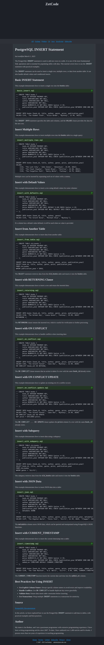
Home (34, 640)
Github (47, 640)
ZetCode (52, 4)
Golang (37, 41)
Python (44, 41)
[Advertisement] (52, 23)
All (32, 41)
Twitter (40, 640)
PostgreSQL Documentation (25, 608)
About (68, 640)
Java (53, 41)
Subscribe (68, 41)
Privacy (62, 640)
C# (49, 41)
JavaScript (59, 41)
